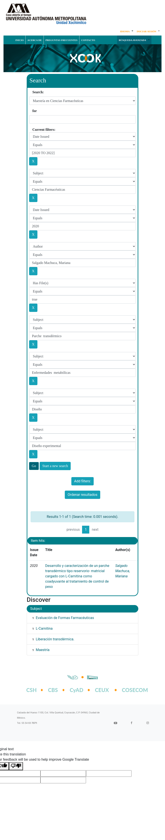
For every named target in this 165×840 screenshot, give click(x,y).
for (34, 111)
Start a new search (55, 466)
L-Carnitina (44, 628)
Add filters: (82, 481)
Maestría (42, 650)
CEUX (102, 690)
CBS (53, 690)
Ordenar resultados (82, 495)
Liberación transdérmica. (55, 639)
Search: (38, 92)
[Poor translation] (16, 766)
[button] (126, 31)
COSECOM (130, 690)
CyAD (76, 690)
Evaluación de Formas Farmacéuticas (65, 618)
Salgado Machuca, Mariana (122, 571)
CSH (31, 690)
